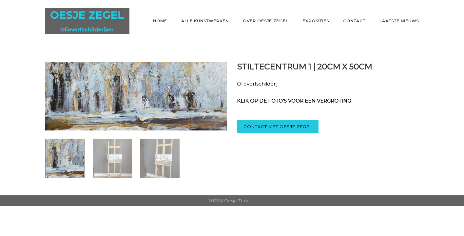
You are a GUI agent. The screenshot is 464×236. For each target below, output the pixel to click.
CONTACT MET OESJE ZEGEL (277, 126)
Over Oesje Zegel (265, 20)
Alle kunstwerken (205, 20)
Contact (354, 20)
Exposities (315, 20)
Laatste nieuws (399, 20)
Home (160, 20)
